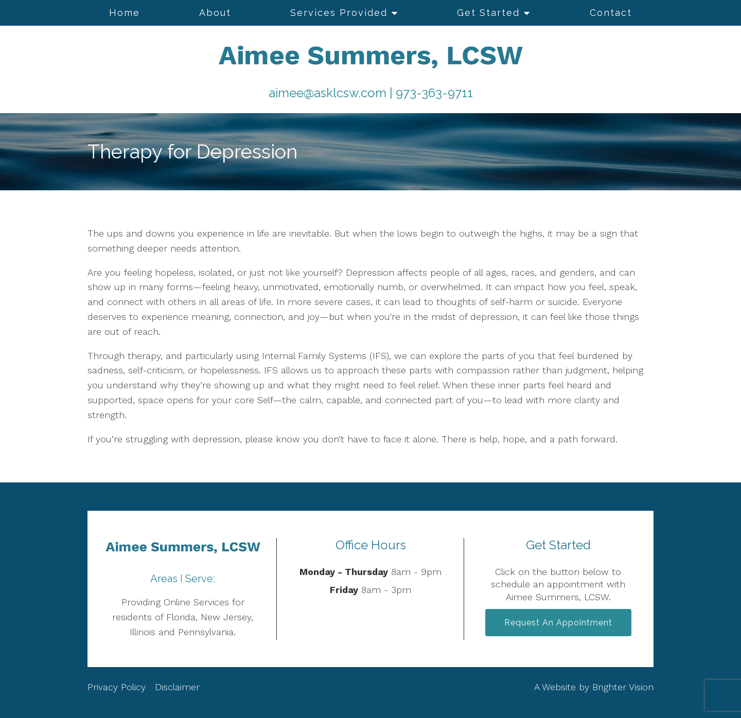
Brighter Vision (623, 686)
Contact (611, 12)
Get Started (488, 12)
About (215, 12)
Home (124, 12)
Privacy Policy (118, 686)
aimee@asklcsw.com (327, 92)
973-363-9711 (434, 92)
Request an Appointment (558, 622)
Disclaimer (177, 686)
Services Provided (338, 12)
